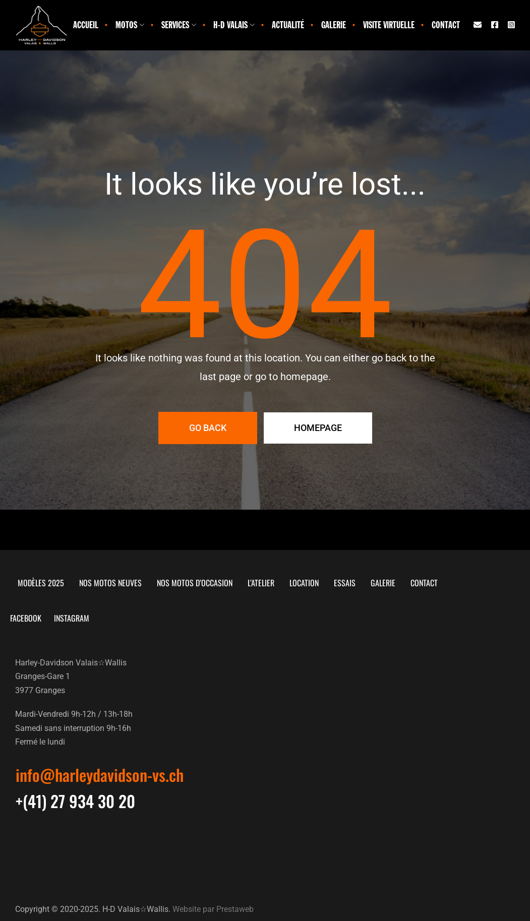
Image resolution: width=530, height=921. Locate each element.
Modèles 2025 (41, 583)
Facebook (33, 618)
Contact (446, 25)
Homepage (318, 427)
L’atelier (261, 583)
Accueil (85, 25)
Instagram (81, 618)
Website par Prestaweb (213, 908)
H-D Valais (234, 25)
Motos (129, 25)
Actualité (288, 25)
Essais (345, 583)
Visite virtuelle (389, 25)
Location (304, 583)
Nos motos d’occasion (194, 583)
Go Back (207, 427)
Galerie (333, 25)
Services (178, 25)
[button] (99, 774)
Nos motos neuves (110, 583)
